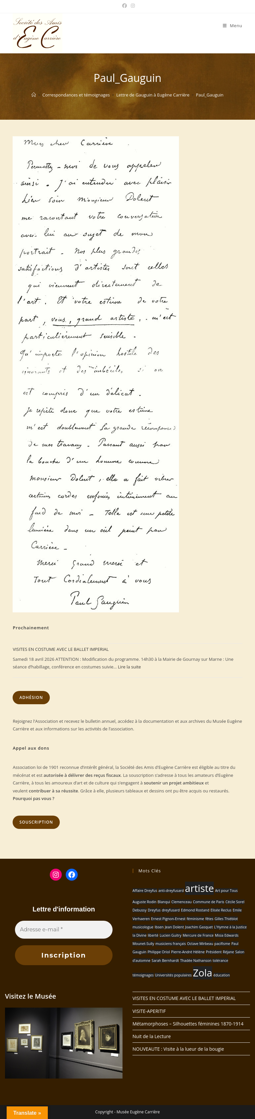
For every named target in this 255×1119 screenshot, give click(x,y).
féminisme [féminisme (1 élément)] (195, 918)
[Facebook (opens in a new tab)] (124, 6)
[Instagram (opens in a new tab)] (132, 6)
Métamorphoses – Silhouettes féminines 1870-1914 (187, 1024)
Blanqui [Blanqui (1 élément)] (164, 902)
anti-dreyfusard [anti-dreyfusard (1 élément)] (171, 890)
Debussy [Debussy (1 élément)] (139, 910)
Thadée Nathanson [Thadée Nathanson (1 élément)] (195, 960)
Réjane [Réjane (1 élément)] (228, 952)
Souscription (36, 822)
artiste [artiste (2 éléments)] (199, 888)
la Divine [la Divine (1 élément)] (139, 935)
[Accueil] (34, 95)
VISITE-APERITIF (149, 1011)
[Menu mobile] (232, 26)
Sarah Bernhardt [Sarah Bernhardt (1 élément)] (165, 960)
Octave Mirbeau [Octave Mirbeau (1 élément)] (200, 943)
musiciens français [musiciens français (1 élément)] (170, 943)
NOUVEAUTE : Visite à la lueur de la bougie (178, 1049)
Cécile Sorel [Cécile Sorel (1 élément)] (234, 902)
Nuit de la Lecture (151, 1036)
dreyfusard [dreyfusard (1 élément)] (171, 910)
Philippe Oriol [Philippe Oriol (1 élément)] (158, 952)
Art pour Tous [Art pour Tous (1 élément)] (226, 890)
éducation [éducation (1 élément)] (221, 975)
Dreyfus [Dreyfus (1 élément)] (154, 910)
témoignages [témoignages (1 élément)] (143, 975)
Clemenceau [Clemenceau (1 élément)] (181, 902)
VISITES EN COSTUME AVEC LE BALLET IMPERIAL (61, 649)
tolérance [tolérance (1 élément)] (220, 960)
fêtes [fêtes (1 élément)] (209, 918)
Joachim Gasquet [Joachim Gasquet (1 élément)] (199, 927)
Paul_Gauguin (209, 95)
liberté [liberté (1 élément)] (153, 935)
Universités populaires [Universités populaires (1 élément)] (173, 975)
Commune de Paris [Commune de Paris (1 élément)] (208, 902)
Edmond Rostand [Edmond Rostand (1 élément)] (195, 910)
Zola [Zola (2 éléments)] (202, 972)
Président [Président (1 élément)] (213, 952)
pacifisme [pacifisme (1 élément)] (222, 943)
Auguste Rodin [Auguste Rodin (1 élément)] (144, 902)
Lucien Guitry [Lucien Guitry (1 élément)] (171, 935)
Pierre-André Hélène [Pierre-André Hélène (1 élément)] (188, 952)
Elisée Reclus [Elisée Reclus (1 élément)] (221, 910)
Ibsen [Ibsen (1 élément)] (159, 927)
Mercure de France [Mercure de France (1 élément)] (198, 935)
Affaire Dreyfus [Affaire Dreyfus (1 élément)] (144, 890)
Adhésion (31, 697)
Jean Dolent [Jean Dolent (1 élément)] (174, 927)
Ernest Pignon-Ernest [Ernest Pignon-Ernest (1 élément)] (168, 918)
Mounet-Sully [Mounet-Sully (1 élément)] (143, 943)
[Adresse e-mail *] (64, 930)
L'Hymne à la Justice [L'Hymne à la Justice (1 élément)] (230, 927)
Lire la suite (129, 667)
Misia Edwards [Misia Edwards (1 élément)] (226, 935)
